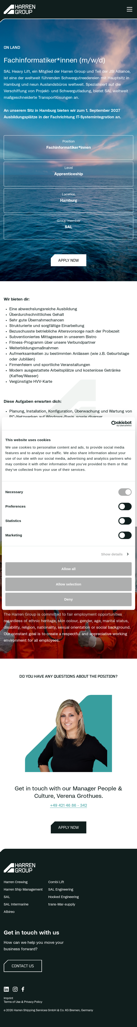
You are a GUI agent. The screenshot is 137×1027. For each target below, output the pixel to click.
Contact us (23, 966)
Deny (68, 599)
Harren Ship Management (23, 889)
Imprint (8, 998)
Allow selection (68, 584)
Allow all (69, 569)
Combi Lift (56, 882)
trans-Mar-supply (61, 904)
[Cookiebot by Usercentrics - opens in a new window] (111, 424)
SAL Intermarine (16, 904)
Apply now (68, 260)
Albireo (9, 912)
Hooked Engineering (63, 897)
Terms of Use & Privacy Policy (23, 1002)
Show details (112, 554)
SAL (7, 897)
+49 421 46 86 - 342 (68, 805)
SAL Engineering (60, 889)
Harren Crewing (15, 882)
